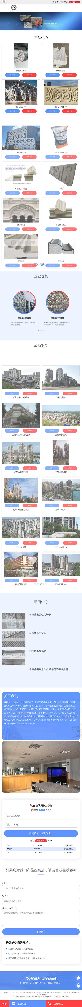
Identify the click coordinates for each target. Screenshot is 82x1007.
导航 (4, 1003)
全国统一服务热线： (66, 2)
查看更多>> (41, 264)
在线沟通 (22, 1003)
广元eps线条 (56, 996)
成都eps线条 (47, 996)
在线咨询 (29, 75)
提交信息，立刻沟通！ (41, 833)
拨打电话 (58, 1003)
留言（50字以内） (10, 908)
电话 (5, 895)
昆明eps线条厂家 (37, 996)
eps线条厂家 (24, 996)
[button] (37, 25)
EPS (29, 996)
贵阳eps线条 (64, 996)
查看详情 (12, 75)
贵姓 (4, 882)
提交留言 (41, 931)
